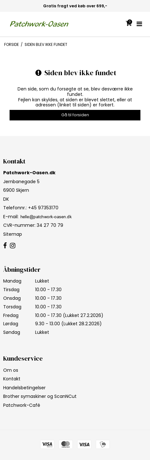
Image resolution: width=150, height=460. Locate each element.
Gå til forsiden (75, 115)
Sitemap (12, 234)
